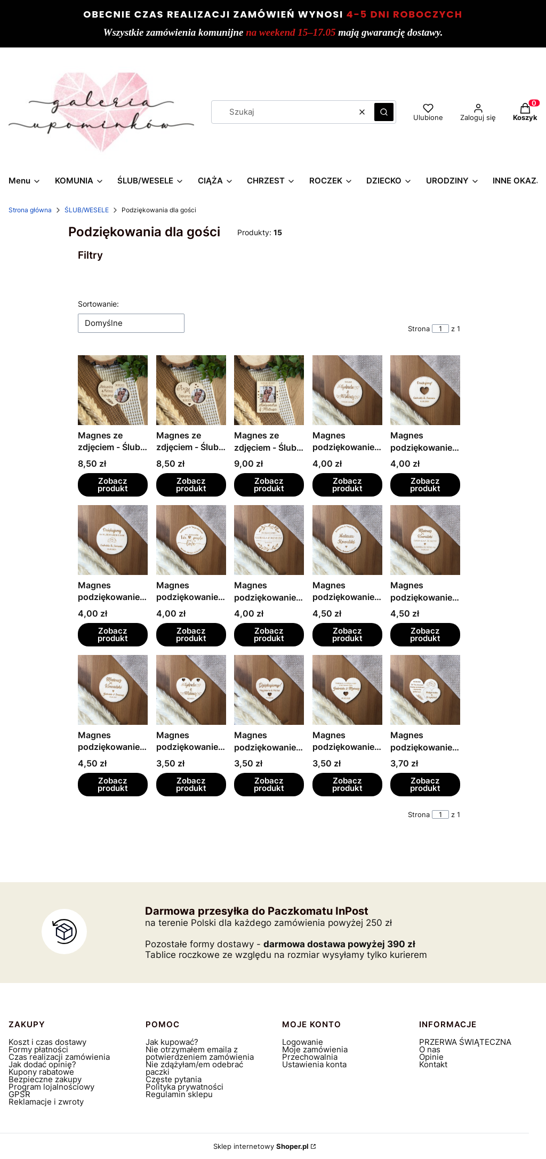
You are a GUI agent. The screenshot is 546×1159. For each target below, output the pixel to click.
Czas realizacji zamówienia (59, 1057)
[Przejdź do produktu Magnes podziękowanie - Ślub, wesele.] (347, 390)
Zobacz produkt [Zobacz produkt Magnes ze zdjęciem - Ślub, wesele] (113, 484)
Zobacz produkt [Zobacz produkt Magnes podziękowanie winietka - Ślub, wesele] (347, 634)
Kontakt (433, 1064)
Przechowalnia (310, 1057)
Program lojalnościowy (51, 1087)
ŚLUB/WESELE (87, 210)
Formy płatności (38, 1049)
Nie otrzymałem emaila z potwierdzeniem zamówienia (200, 1053)
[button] (384, 112)
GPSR (19, 1094)
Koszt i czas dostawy (47, 1042)
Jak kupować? (172, 1042)
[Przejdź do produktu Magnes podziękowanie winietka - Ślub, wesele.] (347, 540)
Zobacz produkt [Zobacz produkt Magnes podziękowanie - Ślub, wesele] (347, 484)
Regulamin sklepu (179, 1094)
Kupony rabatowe (41, 1072)
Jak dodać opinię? (42, 1064)
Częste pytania (174, 1079)
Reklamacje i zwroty (46, 1102)
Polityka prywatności (184, 1087)
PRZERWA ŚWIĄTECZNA (465, 1042)
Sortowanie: (98, 303)
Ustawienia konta (314, 1064)
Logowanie (302, 1042)
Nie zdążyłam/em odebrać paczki (194, 1068)
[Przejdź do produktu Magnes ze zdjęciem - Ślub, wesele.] (113, 390)
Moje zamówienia (315, 1049)
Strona (419, 328)
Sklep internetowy (261, 1146)
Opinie (431, 1057)
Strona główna (30, 210)
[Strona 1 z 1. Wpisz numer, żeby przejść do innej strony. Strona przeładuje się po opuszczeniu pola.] (440, 328)
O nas (429, 1049)
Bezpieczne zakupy (45, 1079)
